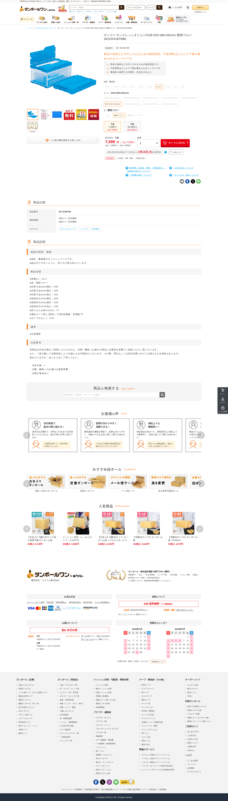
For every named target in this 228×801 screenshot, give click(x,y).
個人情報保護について (110, 789)
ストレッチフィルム (149, 730)
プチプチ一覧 (101, 733)
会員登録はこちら (200, 12)
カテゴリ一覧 (27, 19)
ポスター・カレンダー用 (69, 696)
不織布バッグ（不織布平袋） (152, 722)
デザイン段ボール (25, 715)
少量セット (22, 730)
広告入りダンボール (26, 685)
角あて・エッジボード (104, 762)
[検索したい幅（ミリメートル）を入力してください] (141, 7)
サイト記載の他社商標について (134, 789)
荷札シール (145, 741)
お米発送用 (64, 715)
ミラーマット (101, 747)
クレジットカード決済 (35, 602)
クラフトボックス (25, 718)
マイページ (191, 764)
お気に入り (176, 152)
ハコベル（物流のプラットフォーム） (156, 762)
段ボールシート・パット (28, 726)
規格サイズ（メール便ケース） (199, 721)
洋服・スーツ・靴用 (67, 707)
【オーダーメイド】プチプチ (107, 729)
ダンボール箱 (192, 685)
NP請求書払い (61, 602)
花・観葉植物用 (66, 718)
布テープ (144, 692)
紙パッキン (100, 751)
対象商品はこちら (158, 661)
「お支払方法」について (181, 168)
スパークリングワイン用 (69, 733)
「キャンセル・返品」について (184, 175)
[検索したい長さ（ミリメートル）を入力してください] (131, 7)
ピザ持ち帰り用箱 (67, 726)
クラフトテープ (147, 689)
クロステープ (146, 696)
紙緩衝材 (99, 736)
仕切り (190, 696)
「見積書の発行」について (139, 175)
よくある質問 (192, 761)
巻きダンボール (102, 758)
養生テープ (145, 700)
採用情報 (162, 789)
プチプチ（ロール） (104, 718)
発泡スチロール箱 (103, 773)
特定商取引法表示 (92, 789)
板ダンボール (192, 689)
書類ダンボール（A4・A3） (29, 704)
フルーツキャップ (103, 766)
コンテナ (84, 229)
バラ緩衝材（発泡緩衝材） (106, 744)
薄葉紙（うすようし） (104, 755)
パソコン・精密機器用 (68, 722)
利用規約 (78, 789)
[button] (223, 409)
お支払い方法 (192, 739)
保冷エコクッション (104, 770)
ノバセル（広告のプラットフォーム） (156, 758)
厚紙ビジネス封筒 (103, 704)
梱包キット (22, 733)
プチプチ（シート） (104, 725)
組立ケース (191, 692)
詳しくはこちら (125, 614)
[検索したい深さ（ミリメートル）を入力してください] (151, 7)
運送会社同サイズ (25, 696)
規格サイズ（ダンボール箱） (198, 718)
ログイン (200, 7)
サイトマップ (67, 789)
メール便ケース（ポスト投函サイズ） (33, 692)
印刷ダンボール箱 (194, 710)
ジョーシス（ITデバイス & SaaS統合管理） (158, 770)
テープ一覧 (145, 704)
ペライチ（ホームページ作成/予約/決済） (157, 766)
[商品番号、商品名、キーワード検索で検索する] (121, 7)
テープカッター (147, 707)
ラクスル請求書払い (102, 602)
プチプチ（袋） (102, 721)
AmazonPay (87, 602)
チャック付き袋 (147, 715)
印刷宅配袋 (100, 707)
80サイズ (80, 11)
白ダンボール (23, 711)
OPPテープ (145, 685)
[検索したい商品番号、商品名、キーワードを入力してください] (94, 7)
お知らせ (190, 750)
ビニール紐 (145, 737)
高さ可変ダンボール (26, 707)
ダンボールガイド (194, 772)
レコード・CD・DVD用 (69, 692)
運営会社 (152, 789)
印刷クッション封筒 (104, 692)
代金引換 (49, 602)
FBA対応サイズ (24, 722)
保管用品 (95, 229)
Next (201, 435)
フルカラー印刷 (193, 714)
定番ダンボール (24, 689)
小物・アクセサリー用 (68, 685)
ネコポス (88, 11)
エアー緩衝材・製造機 (104, 740)
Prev (26, 435)
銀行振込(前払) (75, 602)
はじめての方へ (193, 732)
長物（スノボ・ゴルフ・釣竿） (72, 704)
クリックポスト (99, 11)
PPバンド (145, 733)
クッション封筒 (111, 11)
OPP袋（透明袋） (148, 711)
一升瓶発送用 (65, 737)
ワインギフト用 (66, 741)
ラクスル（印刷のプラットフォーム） (156, 755)
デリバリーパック (148, 718)
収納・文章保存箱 (67, 700)
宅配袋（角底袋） (103, 696)
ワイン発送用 (65, 730)
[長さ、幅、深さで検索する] (159, 7)
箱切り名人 (145, 744)
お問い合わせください (184, 610)
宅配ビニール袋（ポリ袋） (106, 700)
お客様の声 (191, 746)
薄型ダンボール (24, 700)
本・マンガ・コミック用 (69, 689)
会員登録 (190, 768)
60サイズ (72, 11)
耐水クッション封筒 (104, 689)
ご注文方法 (191, 735)
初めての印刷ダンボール (196, 706)
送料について (192, 743)
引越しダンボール (67, 711)
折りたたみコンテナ (68, 229)
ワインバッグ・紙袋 (149, 726)
